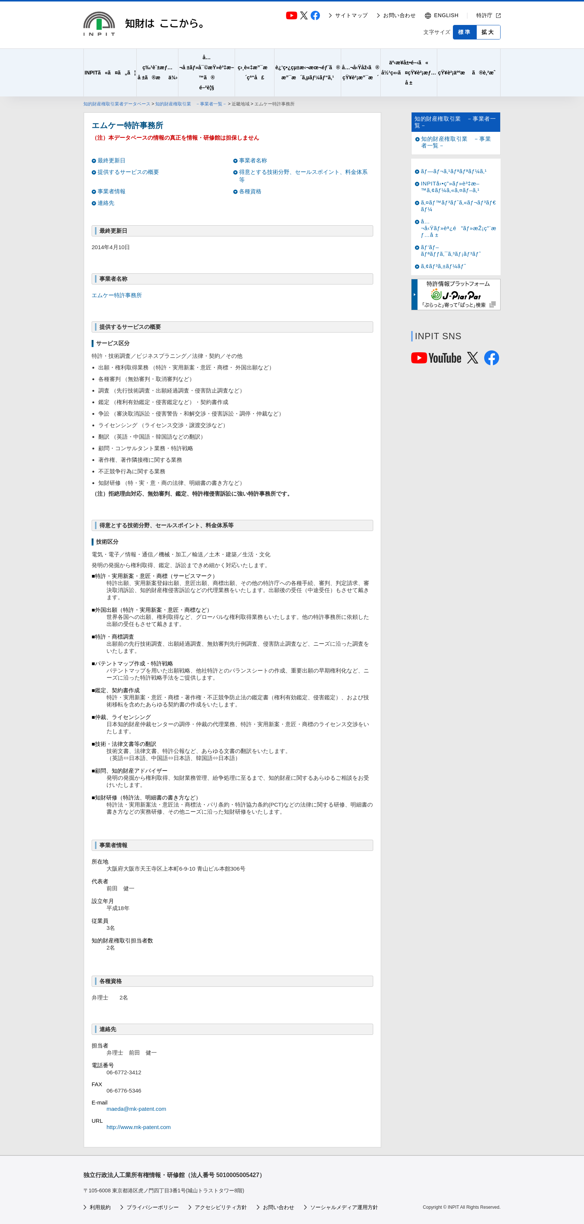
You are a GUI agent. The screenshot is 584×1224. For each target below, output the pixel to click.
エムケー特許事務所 (117, 295)
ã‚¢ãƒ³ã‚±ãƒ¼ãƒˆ (443, 266)
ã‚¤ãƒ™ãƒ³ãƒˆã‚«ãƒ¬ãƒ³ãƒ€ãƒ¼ (458, 205)
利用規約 (100, 1207)
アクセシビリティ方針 (221, 1207)
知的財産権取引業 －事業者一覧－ (191, 103)
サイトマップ (351, 15)
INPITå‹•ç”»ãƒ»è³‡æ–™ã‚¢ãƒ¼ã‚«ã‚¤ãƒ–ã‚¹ (450, 186)
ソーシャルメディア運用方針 (344, 1207)
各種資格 (250, 191)
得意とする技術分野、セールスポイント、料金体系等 (303, 176)
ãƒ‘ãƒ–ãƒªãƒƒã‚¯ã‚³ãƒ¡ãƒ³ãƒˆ (451, 250)
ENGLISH (446, 15)
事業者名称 (253, 160)
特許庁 (484, 15)
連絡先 (106, 203)
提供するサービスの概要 (128, 172)
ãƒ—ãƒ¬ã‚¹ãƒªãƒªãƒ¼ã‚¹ (454, 171)
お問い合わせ (399, 15)
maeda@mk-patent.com (136, 1109)
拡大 (488, 32)
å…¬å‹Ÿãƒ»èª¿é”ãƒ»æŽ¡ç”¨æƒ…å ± (458, 228)
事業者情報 (112, 191)
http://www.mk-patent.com (139, 1127)
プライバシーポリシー (153, 1207)
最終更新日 (112, 160)
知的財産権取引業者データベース (116, 103)
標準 (465, 32)
